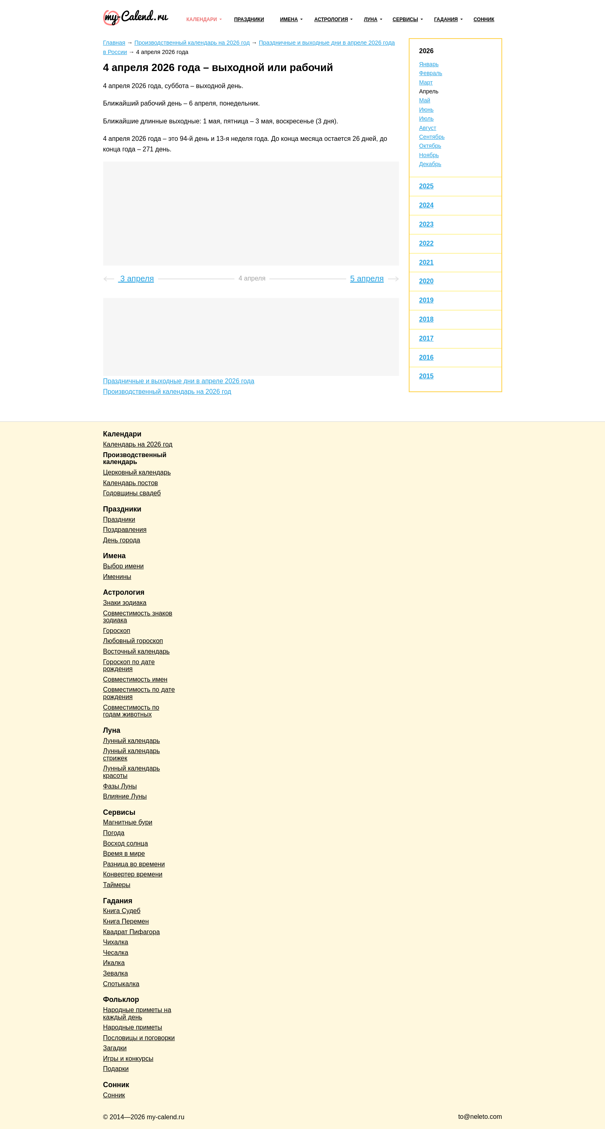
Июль (426, 118)
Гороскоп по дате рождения (129, 665)
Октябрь (430, 145)
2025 (426, 186)
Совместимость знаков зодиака (138, 617)
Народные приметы (133, 1027)
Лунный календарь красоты (131, 772)
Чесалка (115, 952)
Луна (370, 19)
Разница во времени (134, 864)
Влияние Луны (125, 796)
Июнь (426, 109)
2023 (426, 224)
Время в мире (124, 853)
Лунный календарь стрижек (131, 754)
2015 (426, 376)
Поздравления (125, 529)
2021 (426, 262)
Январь (429, 64)
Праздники (249, 19)
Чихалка (115, 942)
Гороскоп (116, 630)
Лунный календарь (131, 740)
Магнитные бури (128, 822)
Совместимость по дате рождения (139, 693)
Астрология (331, 19)
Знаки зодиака (125, 602)
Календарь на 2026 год (138, 444)
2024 (426, 205)
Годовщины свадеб (132, 493)
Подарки (116, 1068)
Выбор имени (123, 566)
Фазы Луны (120, 786)
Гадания (446, 19)
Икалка (114, 962)
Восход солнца (125, 843)
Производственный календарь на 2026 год (167, 391)
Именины (117, 576)
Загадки (115, 1048)
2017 (426, 338)
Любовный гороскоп (133, 640)
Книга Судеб (122, 910)
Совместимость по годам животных (131, 711)
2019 (426, 300)
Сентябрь (432, 137)
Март (426, 82)
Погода (114, 832)
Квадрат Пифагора (131, 931)
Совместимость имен (135, 679)
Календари (201, 19)
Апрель (429, 91)
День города (121, 540)
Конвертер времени (133, 874)
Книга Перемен (126, 921)
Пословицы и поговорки (139, 1037)
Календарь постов (130, 482)
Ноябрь (429, 155)
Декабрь (430, 164)
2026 (426, 50)
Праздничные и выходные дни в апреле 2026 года (178, 381)
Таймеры (116, 884)
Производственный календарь (135, 458)
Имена (289, 19)
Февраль (430, 73)
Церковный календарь (137, 472)
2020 (426, 281)
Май (424, 100)
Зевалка (115, 973)
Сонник (483, 19)
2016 (426, 357)
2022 (426, 243)
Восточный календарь (136, 651)
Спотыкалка (121, 983)
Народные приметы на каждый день (137, 1013)
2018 (426, 319)
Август (427, 128)
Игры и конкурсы (128, 1058)
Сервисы (405, 19)
